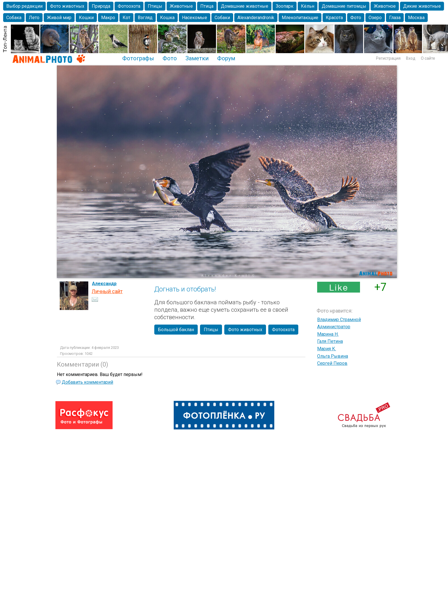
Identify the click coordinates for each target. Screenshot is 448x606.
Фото (355, 17)
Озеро (375, 17)
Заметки (197, 58)
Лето (34, 17)
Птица (206, 6)
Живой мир (59, 17)
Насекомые (194, 17)
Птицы (155, 6)
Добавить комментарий (87, 382)
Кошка (167, 17)
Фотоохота (129, 6)
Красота (334, 17)
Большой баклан (176, 329)
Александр (104, 283)
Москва (416, 17)
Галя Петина (330, 341)
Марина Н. (328, 334)
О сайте (428, 58)
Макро (108, 17)
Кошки (86, 17)
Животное (385, 6)
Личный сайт (107, 291)
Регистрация (388, 58)
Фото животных (67, 6)
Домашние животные (244, 6)
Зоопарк (284, 6)
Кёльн (307, 6)
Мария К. (326, 348)
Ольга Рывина (332, 356)
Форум (226, 58)
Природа (101, 6)
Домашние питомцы (344, 6)
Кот (126, 17)
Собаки (222, 17)
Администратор (333, 326)
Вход (410, 58)
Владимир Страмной (339, 319)
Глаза (395, 17)
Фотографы (138, 58)
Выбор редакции (24, 6)
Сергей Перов (332, 363)
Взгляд (145, 17)
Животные (181, 6)
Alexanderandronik (255, 17)
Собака (13, 17)
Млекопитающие (300, 17)
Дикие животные (422, 6)
